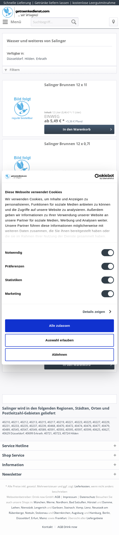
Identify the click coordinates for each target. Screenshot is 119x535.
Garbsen (57, 507)
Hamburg (95, 513)
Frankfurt (61, 518)
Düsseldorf (15, 59)
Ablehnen (59, 354)
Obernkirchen (62, 513)
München (39, 502)
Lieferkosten (82, 486)
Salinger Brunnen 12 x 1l (65, 85)
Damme (107, 502)
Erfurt (34, 518)
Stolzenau (41, 513)
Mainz (43, 518)
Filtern (12, 70)
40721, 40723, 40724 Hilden (61, 433)
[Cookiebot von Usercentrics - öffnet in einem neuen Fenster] (94, 177)
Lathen (15, 507)
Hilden (29, 59)
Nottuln (29, 513)
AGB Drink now (67, 527)
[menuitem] (11, 21)
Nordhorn (62, 502)
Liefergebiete (95, 518)
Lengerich (40, 507)
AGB (57, 497)
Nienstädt (27, 507)
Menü (12, 21)
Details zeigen (94, 312)
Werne (50, 502)
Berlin (106, 513)
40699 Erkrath (34, 433)
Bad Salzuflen (77, 502)
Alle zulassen (59, 325)
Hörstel (91, 502)
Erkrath (41, 59)
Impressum (70, 497)
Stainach (69, 507)
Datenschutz (87, 497)
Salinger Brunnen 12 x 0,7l (67, 144)
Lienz (87, 507)
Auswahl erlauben (59, 340)
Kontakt (47, 527)
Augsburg (78, 513)
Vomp (79, 507)
